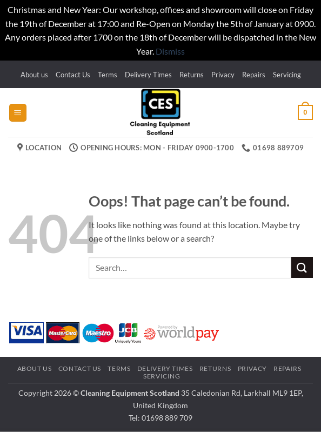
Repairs (253, 74)
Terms (107, 74)
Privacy (223, 74)
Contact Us (73, 74)
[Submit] (302, 267)
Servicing (287, 74)
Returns (191, 74)
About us (34, 74)
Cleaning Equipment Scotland (130, 392)
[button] (17, 113)
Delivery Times (148, 74)
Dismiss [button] (170, 51)
